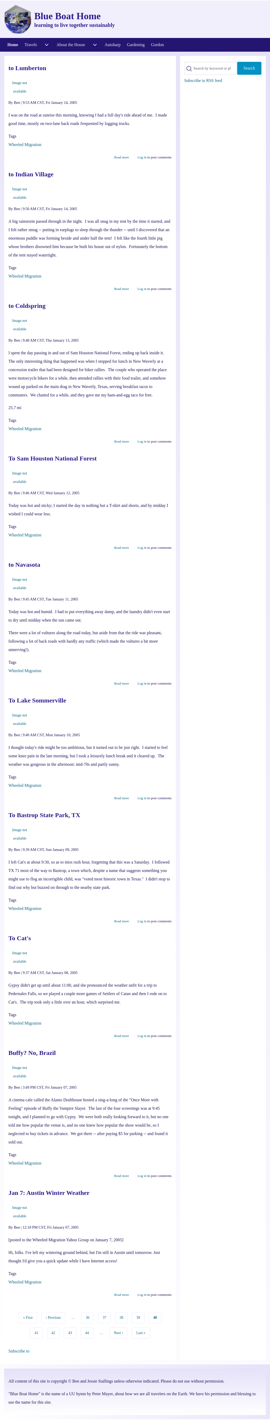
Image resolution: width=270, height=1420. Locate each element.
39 (139, 1317)
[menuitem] (12, 45)
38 (123, 1317)
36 (89, 1317)
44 (88, 1332)
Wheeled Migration (24, 144)
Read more (121, 157)
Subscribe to (19, 1351)
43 (71, 1332)
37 (106, 1317)
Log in (141, 157)
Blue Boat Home (67, 16)
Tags (12, 136)
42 (55, 1332)
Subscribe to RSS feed (203, 80)
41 (38, 1332)
